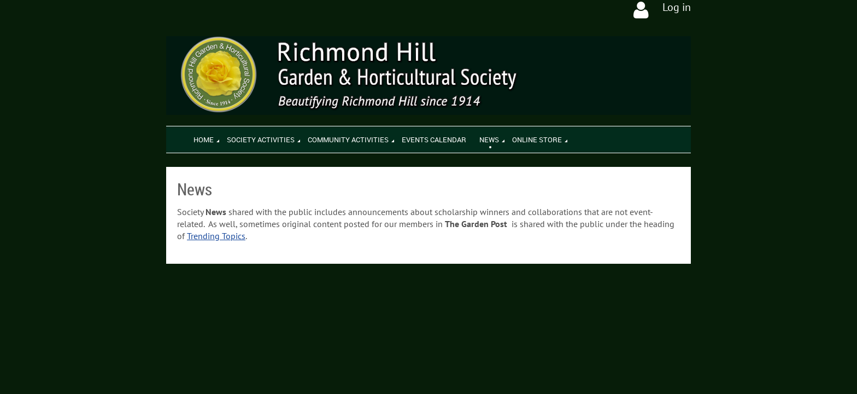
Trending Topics (216, 235)
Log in (676, 7)
